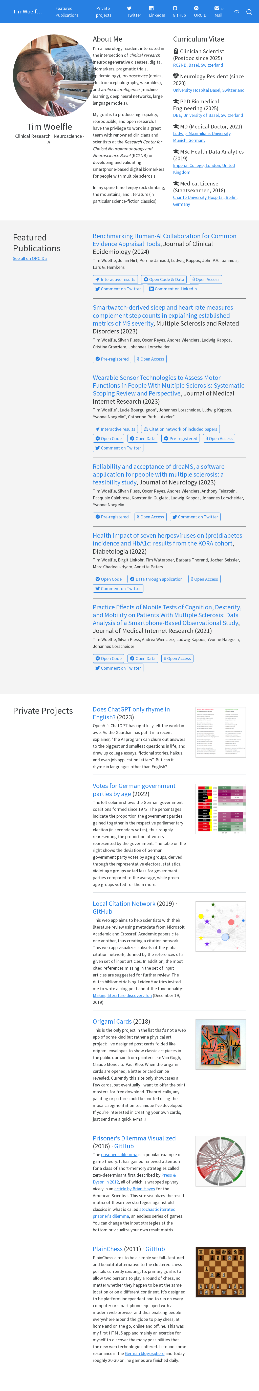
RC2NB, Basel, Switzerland (198, 65)
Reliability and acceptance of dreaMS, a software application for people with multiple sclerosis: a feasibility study (159, 474)
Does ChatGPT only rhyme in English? (131, 713)
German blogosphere (144, 1353)
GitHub (102, 911)
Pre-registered (112, 359)
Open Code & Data (164, 279)
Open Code (108, 438)
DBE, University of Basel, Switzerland (208, 115)
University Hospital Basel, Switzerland (209, 90)
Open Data (143, 438)
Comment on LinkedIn (173, 288)
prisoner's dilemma (119, 1154)
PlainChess (108, 1249)
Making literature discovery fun (122, 995)
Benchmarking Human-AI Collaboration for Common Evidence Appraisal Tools (164, 240)
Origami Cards (112, 1021)
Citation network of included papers (180, 429)
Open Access (206, 279)
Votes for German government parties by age (134, 789)
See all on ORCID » (30, 258)
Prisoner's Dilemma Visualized (134, 1138)
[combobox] (249, 11)
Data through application (156, 579)
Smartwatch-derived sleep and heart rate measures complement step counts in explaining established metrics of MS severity (163, 315)
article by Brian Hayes (134, 1189)
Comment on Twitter (118, 288)
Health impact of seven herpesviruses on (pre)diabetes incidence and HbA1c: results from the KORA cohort (167, 539)
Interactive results (115, 279)
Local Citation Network (124, 903)
